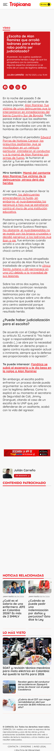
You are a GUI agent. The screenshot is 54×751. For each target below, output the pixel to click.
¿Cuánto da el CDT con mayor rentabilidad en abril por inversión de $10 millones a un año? (34, 703)
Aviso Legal (40, 746)
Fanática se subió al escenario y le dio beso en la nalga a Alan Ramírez (27, 367)
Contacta (13, 746)
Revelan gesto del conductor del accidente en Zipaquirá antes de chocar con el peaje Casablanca (34, 685)
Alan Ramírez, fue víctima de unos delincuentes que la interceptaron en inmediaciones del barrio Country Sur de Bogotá (27, 110)
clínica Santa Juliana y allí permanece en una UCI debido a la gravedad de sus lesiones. (26, 271)
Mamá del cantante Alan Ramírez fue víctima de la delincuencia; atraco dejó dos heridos (26, 178)
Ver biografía (22, 476)
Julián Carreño (15, 75)
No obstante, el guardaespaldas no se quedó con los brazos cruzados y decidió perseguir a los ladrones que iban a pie (27, 235)
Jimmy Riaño (8, 596)
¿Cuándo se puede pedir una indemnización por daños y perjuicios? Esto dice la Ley (39, 610)
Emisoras (26, 746)
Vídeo (6, 28)
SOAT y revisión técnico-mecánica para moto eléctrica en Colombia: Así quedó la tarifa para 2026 (26, 671)
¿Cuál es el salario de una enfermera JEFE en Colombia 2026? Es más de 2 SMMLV (14, 608)
